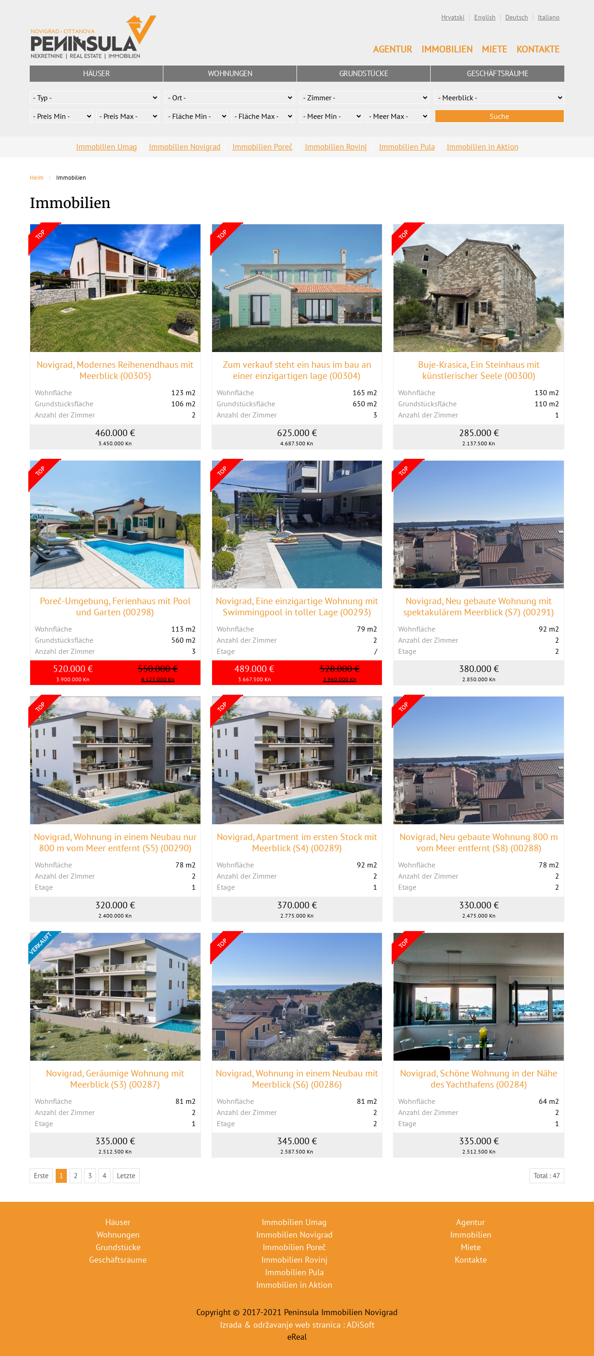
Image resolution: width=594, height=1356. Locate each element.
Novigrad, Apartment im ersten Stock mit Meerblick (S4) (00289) (297, 842)
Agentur (392, 49)
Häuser (96, 73)
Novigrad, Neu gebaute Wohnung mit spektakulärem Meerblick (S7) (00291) (478, 606)
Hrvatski (453, 17)
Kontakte (538, 49)
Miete (494, 49)
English (485, 17)
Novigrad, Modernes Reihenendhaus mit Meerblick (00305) (115, 370)
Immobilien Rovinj (336, 147)
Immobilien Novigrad (184, 147)
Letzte (126, 1175)
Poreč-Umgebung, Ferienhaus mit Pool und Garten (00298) (115, 606)
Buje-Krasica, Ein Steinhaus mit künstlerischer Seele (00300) (479, 370)
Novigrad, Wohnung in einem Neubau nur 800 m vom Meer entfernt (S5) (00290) (115, 842)
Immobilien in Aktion (482, 147)
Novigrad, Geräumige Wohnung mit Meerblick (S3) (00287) (115, 1079)
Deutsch (516, 17)
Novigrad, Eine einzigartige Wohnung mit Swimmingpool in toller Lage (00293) (297, 606)
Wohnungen (230, 73)
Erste (41, 1175)
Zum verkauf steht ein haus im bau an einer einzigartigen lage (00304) (297, 370)
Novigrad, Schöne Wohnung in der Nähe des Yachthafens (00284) (478, 1079)
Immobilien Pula (407, 147)
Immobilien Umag (106, 147)
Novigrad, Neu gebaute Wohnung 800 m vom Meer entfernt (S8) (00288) (479, 842)
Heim (37, 178)
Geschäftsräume (497, 73)
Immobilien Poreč (262, 147)
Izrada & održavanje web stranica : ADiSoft (297, 1324)
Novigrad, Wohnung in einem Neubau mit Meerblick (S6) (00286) (297, 1079)
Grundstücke (363, 73)
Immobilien (446, 49)
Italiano (549, 17)
